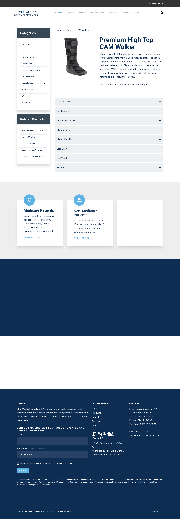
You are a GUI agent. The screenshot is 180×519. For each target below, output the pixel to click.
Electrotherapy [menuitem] (27, 89)
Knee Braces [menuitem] (27, 51)
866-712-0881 (156, 3)
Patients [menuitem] (70, 12)
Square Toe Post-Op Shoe (32, 150)
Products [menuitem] (58, 12)
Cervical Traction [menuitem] (28, 64)
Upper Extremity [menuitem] (28, 83)
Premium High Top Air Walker (33, 130)
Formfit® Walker (28, 137)
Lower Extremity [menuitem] (28, 77)
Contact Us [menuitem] (97, 425)
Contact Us (31, 239)
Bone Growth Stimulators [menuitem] (31, 70)
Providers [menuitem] (113, 12)
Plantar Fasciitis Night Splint (32, 156)
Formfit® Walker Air (30, 143)
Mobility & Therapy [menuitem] (29, 102)
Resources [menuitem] (126, 12)
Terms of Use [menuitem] (156, 511)
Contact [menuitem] (139, 12)
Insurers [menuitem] (82, 12)
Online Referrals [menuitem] (97, 12)
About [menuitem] (95, 408)
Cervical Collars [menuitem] (28, 57)
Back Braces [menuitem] (26, 44)
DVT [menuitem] (24, 96)
